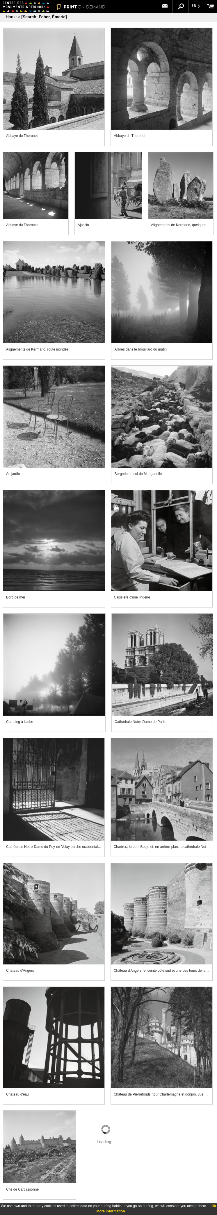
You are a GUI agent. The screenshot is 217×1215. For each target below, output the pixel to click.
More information (111, 1211)
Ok (213, 1206)
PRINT (80, 7)
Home (11, 17)
